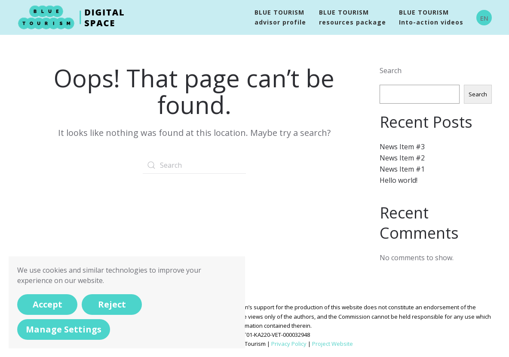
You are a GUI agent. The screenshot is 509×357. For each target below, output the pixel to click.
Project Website (332, 344)
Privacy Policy (289, 344)
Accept (47, 304)
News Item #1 (402, 169)
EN (484, 18)
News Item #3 (402, 146)
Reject (112, 304)
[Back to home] (73, 17)
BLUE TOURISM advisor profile (280, 17)
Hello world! (398, 180)
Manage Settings (63, 329)
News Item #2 (402, 158)
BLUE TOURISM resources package (352, 17)
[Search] (194, 165)
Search (391, 70)
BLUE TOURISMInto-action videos (431, 17)
